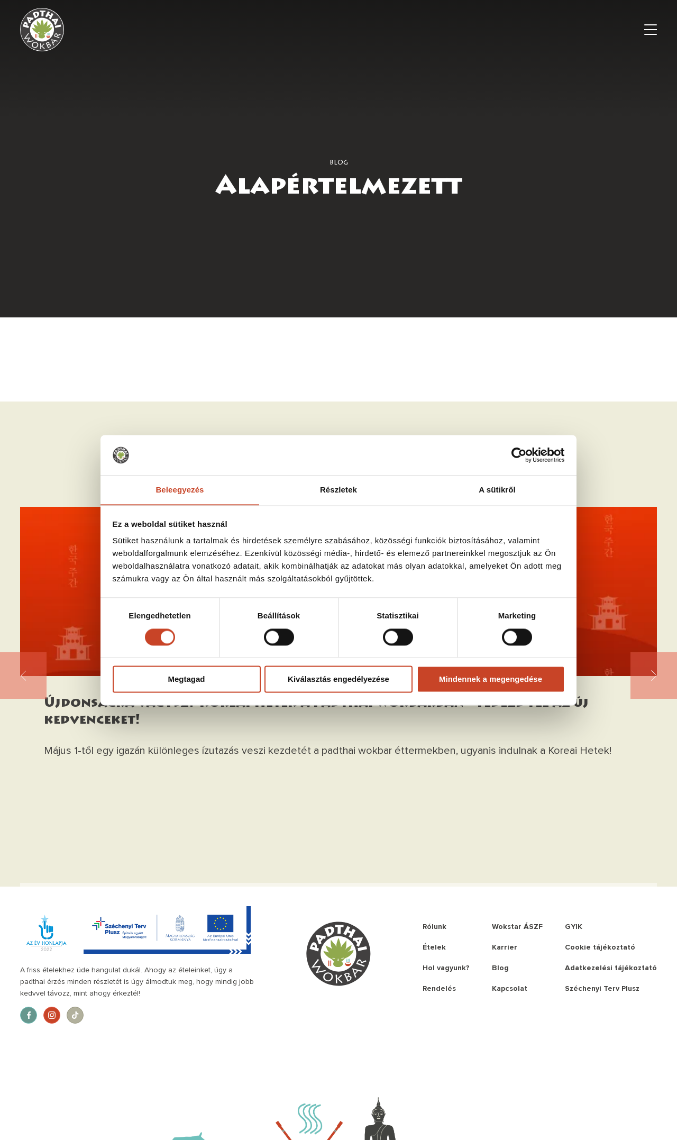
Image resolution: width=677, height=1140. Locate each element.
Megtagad (186, 679)
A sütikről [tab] (497, 489)
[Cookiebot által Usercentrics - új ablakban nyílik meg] (518, 455)
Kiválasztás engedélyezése (338, 679)
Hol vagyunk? (446, 967)
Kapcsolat (509, 988)
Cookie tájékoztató (600, 947)
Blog (500, 967)
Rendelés (439, 988)
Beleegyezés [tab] (179, 489)
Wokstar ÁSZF (517, 926)
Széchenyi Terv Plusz (602, 988)
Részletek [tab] (338, 489)
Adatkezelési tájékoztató (611, 967)
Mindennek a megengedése (490, 679)
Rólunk (434, 926)
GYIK (573, 926)
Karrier (504, 947)
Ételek (434, 947)
